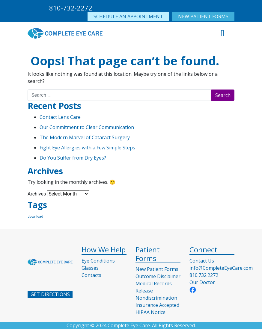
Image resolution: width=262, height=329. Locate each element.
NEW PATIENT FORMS (203, 16)
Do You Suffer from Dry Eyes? (73, 157)
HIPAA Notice (150, 312)
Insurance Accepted (157, 305)
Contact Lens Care (60, 117)
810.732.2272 (203, 275)
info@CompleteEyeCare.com (221, 268)
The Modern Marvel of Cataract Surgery (85, 137)
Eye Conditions (98, 260)
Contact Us (201, 260)
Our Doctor (202, 282)
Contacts (91, 275)
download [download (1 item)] (35, 216)
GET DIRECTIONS (50, 294)
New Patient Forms (156, 269)
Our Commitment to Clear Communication (87, 127)
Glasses (90, 268)
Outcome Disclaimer (157, 276)
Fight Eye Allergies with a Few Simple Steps (87, 147)
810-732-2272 (70, 7)
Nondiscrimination (156, 298)
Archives (37, 194)
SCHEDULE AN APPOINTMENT (128, 16)
